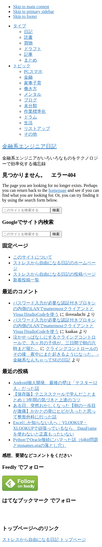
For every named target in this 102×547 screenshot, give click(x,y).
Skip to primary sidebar (33, 11)
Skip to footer (25, 16)
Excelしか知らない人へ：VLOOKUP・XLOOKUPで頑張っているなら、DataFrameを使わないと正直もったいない (55, 428)
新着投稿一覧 (26, 280)
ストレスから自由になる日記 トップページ (44, 539)
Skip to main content (31, 6)
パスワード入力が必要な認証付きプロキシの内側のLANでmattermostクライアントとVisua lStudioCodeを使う (54, 309)
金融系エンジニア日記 (29, 146)
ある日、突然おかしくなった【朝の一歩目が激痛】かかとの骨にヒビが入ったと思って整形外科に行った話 (54, 411)
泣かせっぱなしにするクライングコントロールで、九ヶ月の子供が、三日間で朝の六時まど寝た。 (54, 343)
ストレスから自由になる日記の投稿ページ (54, 274)
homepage (58, 190)
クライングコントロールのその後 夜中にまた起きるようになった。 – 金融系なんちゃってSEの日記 (56, 354)
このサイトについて (32, 257)
